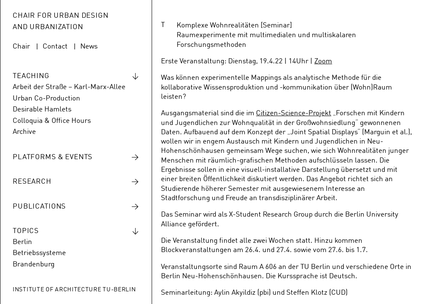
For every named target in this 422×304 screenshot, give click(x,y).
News (89, 46)
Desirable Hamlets (42, 109)
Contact (55, 46)
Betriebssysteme (39, 253)
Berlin (22, 242)
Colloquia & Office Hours (52, 121)
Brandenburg (33, 264)
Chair (21, 46)
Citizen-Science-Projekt (293, 113)
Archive (24, 132)
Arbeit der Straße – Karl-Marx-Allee (69, 87)
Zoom (323, 61)
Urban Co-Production (46, 98)
